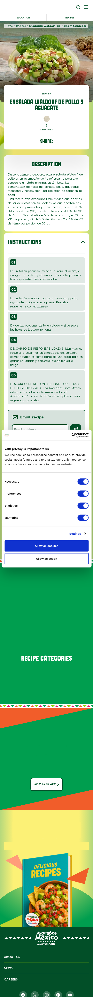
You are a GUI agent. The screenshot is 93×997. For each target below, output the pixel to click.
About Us (12, 957)
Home (9, 26)
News (8, 968)
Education (23, 18)
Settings (75, 533)
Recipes (69, 18)
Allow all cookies (46, 545)
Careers (11, 979)
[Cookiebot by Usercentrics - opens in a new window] (71, 435)
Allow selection (46, 558)
